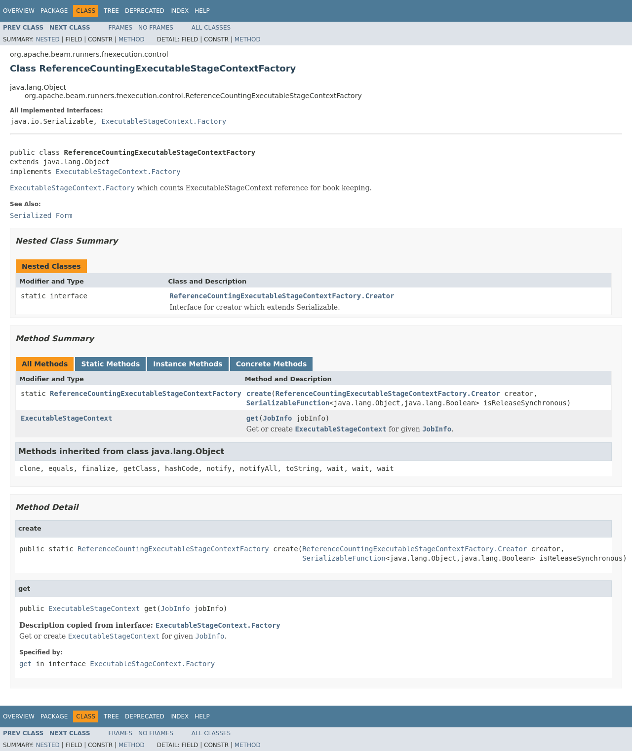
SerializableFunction (288, 403)
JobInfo (277, 418)
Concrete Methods (271, 364)
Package (54, 10)
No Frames (155, 27)
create (259, 393)
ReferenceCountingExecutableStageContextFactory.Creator (282, 296)
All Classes (211, 27)
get (252, 418)
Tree (111, 10)
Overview (19, 10)
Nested (47, 39)
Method (131, 39)
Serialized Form (41, 215)
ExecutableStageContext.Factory (163, 121)
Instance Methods (187, 364)
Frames (121, 27)
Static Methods (110, 364)
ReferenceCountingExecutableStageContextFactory (145, 393)
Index (179, 10)
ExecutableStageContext (66, 418)
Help (202, 10)
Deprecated (144, 10)
